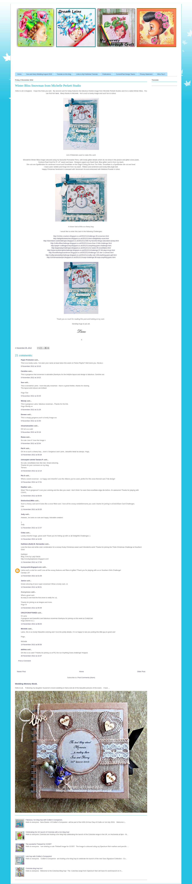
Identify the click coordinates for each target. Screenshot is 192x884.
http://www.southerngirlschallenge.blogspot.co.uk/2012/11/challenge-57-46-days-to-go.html (81, 250)
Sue (22, 382)
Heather (24, 487)
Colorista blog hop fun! (34, 868)
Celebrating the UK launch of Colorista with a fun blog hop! (47, 832)
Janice (23, 581)
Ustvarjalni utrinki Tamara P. (32, 460)
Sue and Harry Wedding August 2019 (39, 74)
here (57, 93)
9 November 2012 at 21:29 (31, 410)
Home (19, 74)
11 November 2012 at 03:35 (31, 509)
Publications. (106, 74)
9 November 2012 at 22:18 (31, 432)
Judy (23, 514)
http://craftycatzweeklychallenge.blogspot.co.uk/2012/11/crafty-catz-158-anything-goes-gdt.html (81, 255)
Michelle (24, 629)
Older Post (141, 672)
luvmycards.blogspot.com (31, 567)
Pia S (23, 476)
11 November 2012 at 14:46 (31, 539)
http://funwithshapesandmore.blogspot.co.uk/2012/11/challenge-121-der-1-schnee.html (81, 253)
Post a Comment (24, 661)
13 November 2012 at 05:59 (31, 608)
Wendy (23, 401)
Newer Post (21, 672)
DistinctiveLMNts (27, 501)
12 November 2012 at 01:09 (31, 576)
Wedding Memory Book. (26, 684)
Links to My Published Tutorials (87, 74)
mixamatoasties (27, 426)
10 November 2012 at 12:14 (31, 471)
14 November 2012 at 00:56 (31, 645)
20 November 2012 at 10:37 (31, 656)
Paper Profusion (27, 360)
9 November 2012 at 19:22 (31, 377)
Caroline (24, 371)
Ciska (23, 533)
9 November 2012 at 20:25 (31, 396)
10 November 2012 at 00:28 (31, 455)
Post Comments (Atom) (86, 677)
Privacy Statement (146, 74)
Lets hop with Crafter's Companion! (39, 856)
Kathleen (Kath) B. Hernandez (33, 544)
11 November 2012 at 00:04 (31, 496)
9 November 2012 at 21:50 (31, 421)
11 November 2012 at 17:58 (31, 562)
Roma (23, 437)
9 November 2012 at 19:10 (31, 366)
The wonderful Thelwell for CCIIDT (38, 844)
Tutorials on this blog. (64, 74)
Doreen (24, 414)
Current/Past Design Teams (125, 74)
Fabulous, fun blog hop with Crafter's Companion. (44, 820)
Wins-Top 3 (161, 74)
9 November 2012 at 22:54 (31, 443)
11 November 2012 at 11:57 (31, 528)
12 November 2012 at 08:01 (31, 587)
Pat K (23, 448)
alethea (24, 649)
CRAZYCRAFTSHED (29, 613)
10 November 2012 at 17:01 (31, 482)
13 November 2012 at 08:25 (31, 624)
